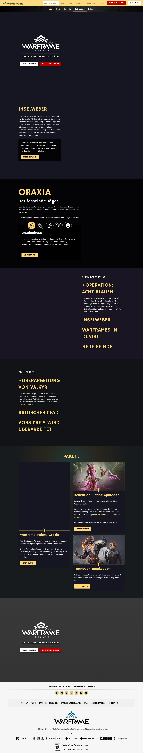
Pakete (91, 9)
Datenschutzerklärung (71, 703)
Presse (33, 703)
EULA (86, 703)
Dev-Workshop (25, 404)
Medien (102, 3)
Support (24, 703)
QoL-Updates (80, 9)
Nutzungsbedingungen (48, 703)
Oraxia (58, 9)
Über (51, 9)
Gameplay (68, 9)
